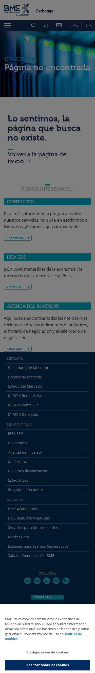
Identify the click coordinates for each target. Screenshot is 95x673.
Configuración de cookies (47, 652)
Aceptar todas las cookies (47, 665)
